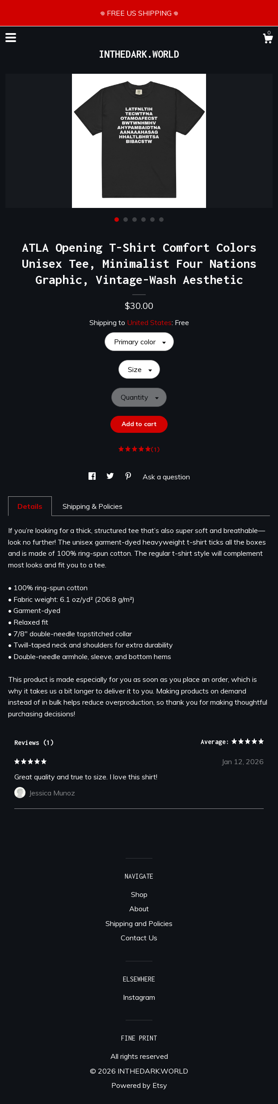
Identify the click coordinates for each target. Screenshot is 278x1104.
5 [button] (152, 219)
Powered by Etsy (139, 1085)
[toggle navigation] (10, 37)
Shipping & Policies (92, 506)
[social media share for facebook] (92, 476)
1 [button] (116, 219)
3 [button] (134, 219)
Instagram (139, 997)
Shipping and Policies (139, 923)
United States (149, 322)
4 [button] (143, 219)
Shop (139, 894)
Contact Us (139, 937)
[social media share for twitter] (111, 476)
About (139, 908)
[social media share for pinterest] (129, 476)
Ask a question (166, 476)
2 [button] (125, 219)
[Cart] (268, 40)
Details (29, 506)
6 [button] (161, 219)
